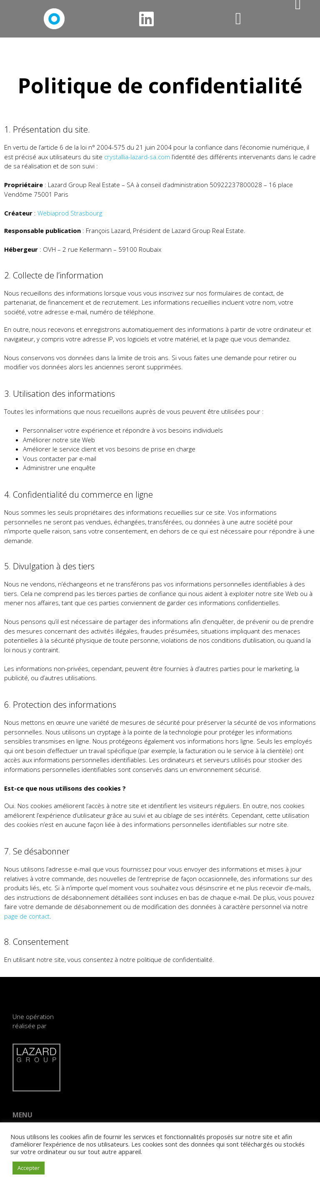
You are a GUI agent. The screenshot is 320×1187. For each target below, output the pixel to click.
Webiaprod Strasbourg (70, 213)
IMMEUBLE (105, 1080)
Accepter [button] (29, 1168)
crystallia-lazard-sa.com (137, 157)
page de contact (27, 916)
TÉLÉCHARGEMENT (115, 1112)
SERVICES (104, 1091)
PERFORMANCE (111, 1101)
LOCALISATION (110, 1070)
